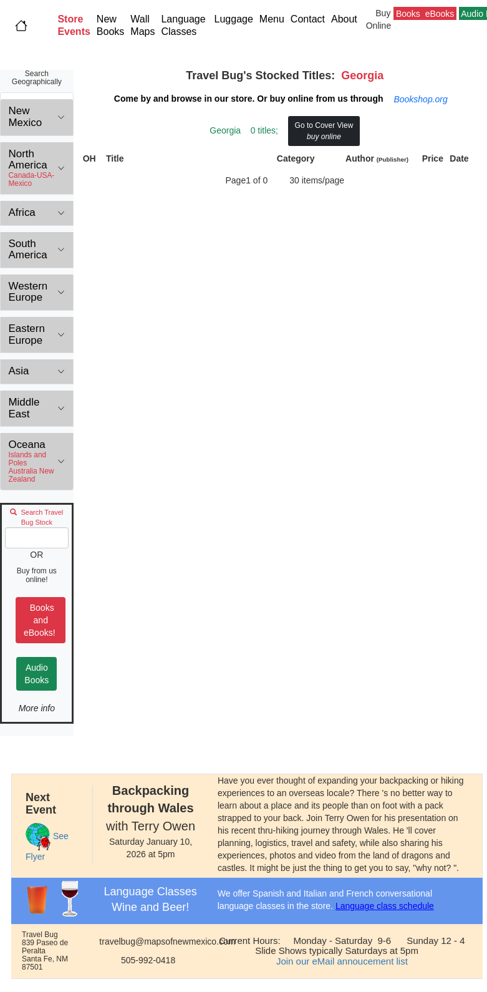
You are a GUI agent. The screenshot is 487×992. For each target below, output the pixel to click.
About (347, 19)
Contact (308, 19)
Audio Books (36, 674)
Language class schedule (384, 906)
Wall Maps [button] (142, 25)
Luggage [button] (234, 19)
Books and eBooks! (40, 620)
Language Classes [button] (183, 25)
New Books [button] (110, 25)
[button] (73, 25)
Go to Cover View (324, 131)
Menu (271, 19)
